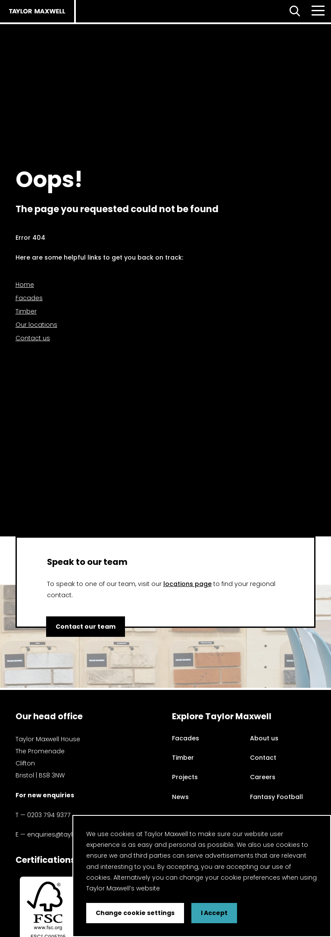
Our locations (36, 324)
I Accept (214, 913)
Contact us (33, 338)
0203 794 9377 (49, 815)
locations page (187, 584)
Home (25, 284)
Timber (26, 311)
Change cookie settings (135, 913)
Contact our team (86, 626)
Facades (29, 298)
